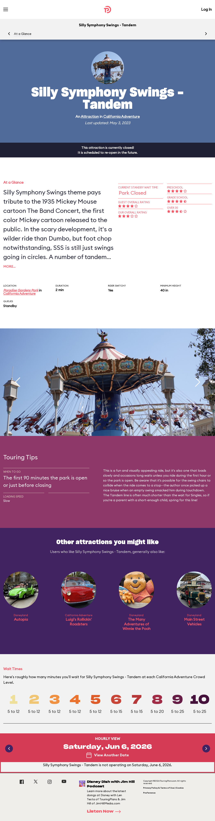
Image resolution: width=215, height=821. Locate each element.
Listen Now (105, 811)
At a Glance (22, 34)
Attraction (90, 116)
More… (9, 266)
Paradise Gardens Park (20, 290)
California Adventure (121, 116)
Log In (206, 9)
